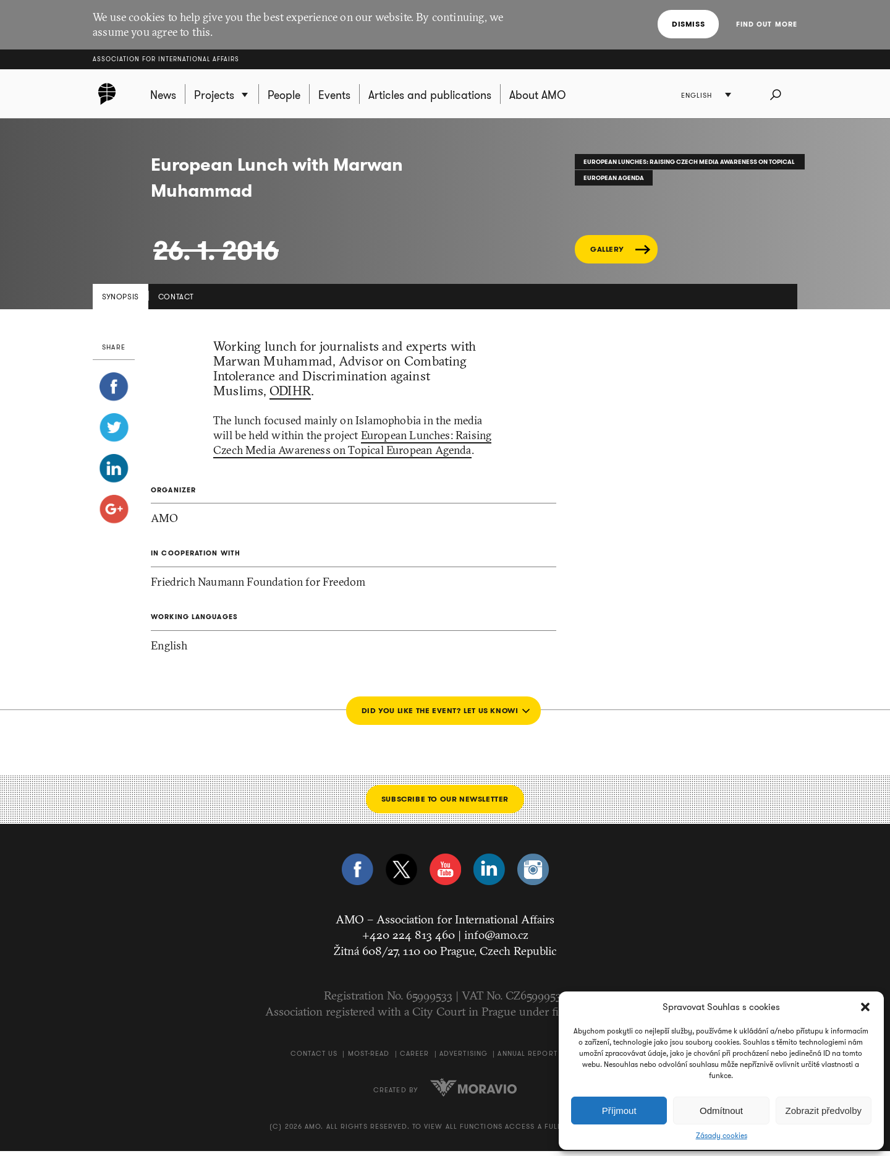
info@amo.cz (496, 939)
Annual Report (527, 1058)
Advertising (463, 1058)
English (699, 96)
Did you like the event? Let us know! (438, 714)
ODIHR (290, 395)
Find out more (766, 24)
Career (415, 1058)
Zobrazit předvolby (824, 1110)
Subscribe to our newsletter (445, 803)
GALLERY (607, 254)
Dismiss (690, 24)
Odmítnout (721, 1110)
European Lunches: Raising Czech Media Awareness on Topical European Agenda (352, 447)
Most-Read (369, 1058)
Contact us (313, 1058)
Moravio (473, 1091)
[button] (865, 1007)
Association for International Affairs (166, 59)
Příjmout (619, 1110)
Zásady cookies (721, 1136)
